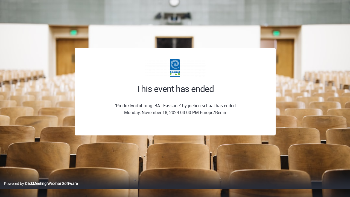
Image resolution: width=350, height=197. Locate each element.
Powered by (41, 189)
